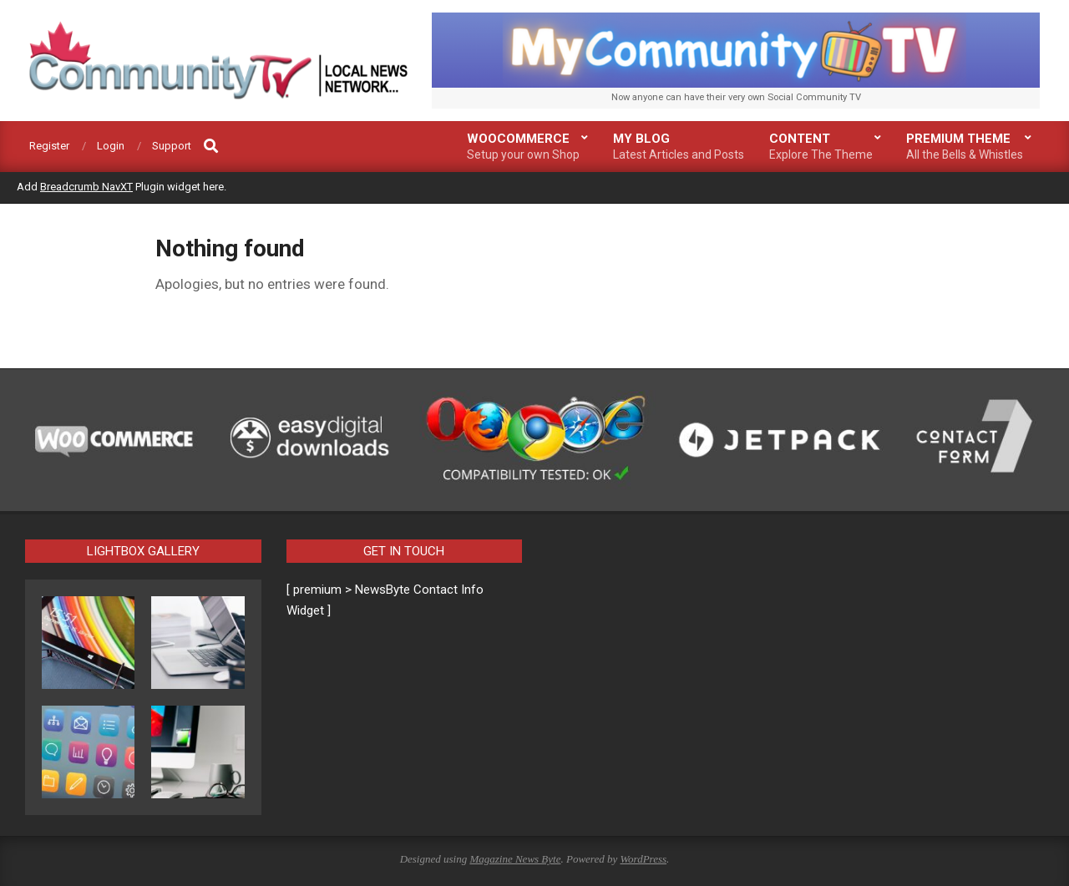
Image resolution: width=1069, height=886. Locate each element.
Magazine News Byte (514, 859)
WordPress (643, 859)
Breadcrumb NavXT (86, 186)
